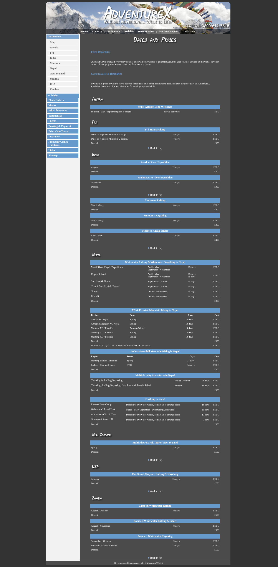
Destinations (54, 36)
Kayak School (98, 274)
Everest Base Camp (101, 404)
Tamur (94, 291)
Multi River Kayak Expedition (107, 267)
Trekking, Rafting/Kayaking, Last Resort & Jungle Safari (121, 385)
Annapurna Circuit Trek (103, 414)
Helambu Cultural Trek (103, 409)
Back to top (155, 148)
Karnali (95, 296)
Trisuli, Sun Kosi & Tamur (105, 286)
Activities (52, 95)
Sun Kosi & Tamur (101, 281)
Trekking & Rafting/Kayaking (106, 380)
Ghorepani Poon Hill (102, 419)
